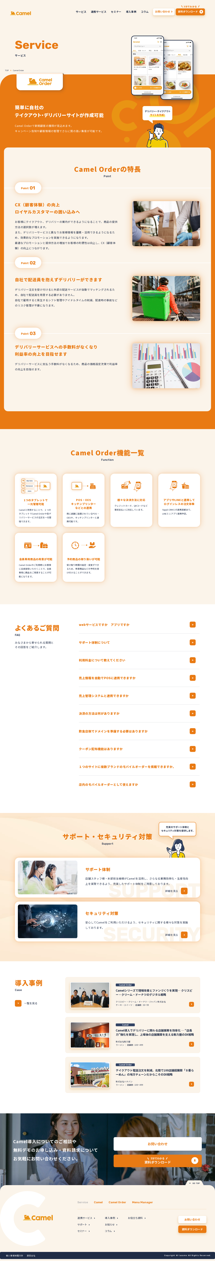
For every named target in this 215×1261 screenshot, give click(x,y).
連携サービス (86, 1218)
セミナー (83, 1231)
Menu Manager (142, 1202)
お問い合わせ (158, 1144)
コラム (110, 1231)
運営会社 (31, 1255)
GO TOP (194, 1183)
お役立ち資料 (137, 1218)
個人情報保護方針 (14, 1255)
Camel (98, 1202)
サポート (83, 1224)
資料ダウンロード (157, 1161)
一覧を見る (26, 1003)
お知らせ (111, 1224)
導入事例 (111, 1218)
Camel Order (18, 70)
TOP (7, 70)
